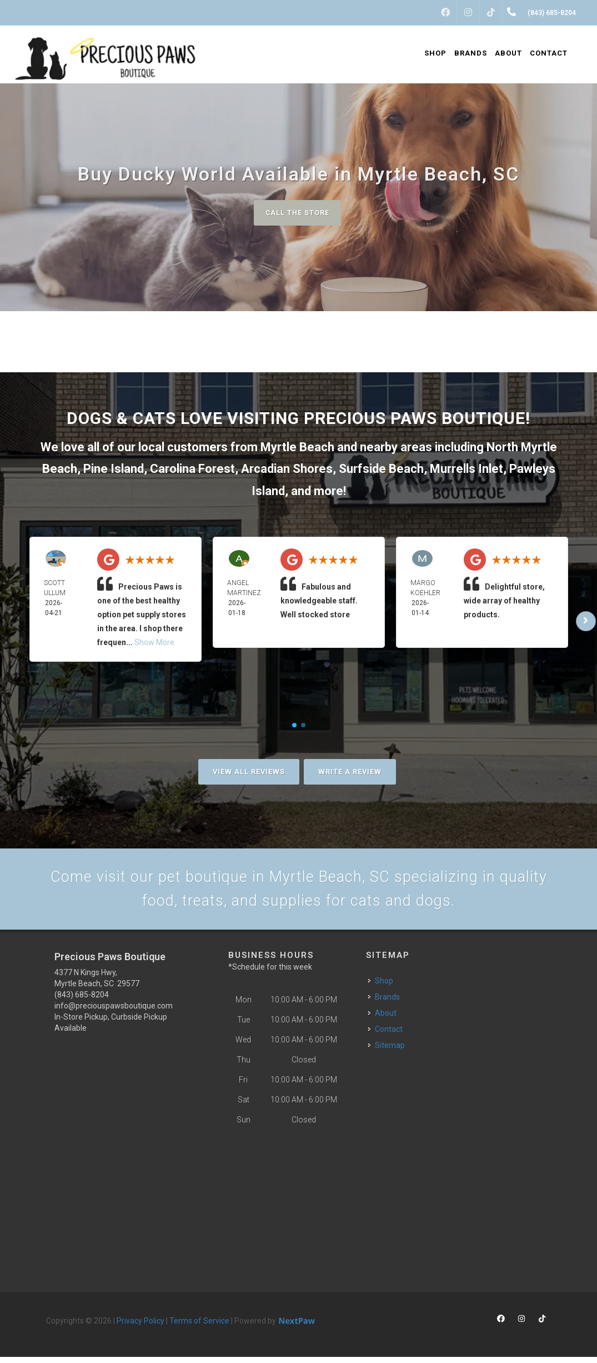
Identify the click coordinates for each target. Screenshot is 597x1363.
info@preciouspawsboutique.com (113, 1011)
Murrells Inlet (466, 470)
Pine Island (113, 470)
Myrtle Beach (297, 448)
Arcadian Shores (287, 470)
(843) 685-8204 (81, 1000)
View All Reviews (249, 772)
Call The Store (297, 212)
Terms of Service (199, 1326)
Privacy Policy (140, 1326)
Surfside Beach (381, 470)
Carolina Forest (192, 470)
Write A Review (350, 772)
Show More (154, 643)
